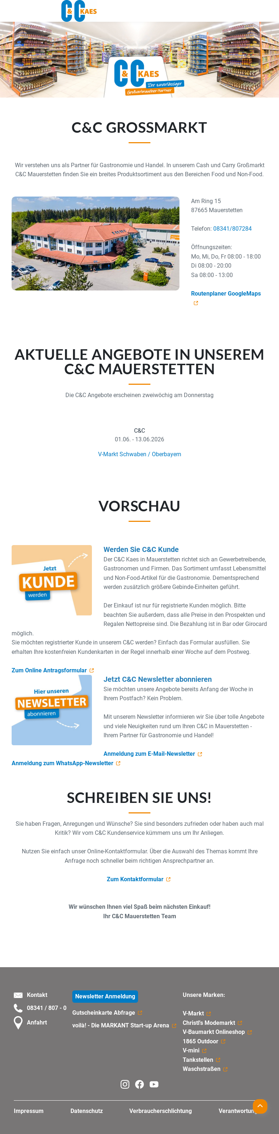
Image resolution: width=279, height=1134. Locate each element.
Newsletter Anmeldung (105, 996)
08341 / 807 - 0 (40, 1008)
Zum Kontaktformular (135, 879)
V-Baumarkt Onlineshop (214, 1031)
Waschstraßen (202, 1068)
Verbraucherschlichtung (160, 1111)
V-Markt (193, 1013)
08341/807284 (232, 228)
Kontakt (30, 994)
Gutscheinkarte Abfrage (103, 1012)
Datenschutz (86, 1111)
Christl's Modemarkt (209, 1022)
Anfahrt (30, 1023)
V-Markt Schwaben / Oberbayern (139, 454)
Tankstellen (198, 1059)
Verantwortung (238, 1111)
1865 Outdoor (200, 1041)
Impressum (29, 1111)
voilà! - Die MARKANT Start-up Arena (120, 1025)
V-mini (191, 1050)
